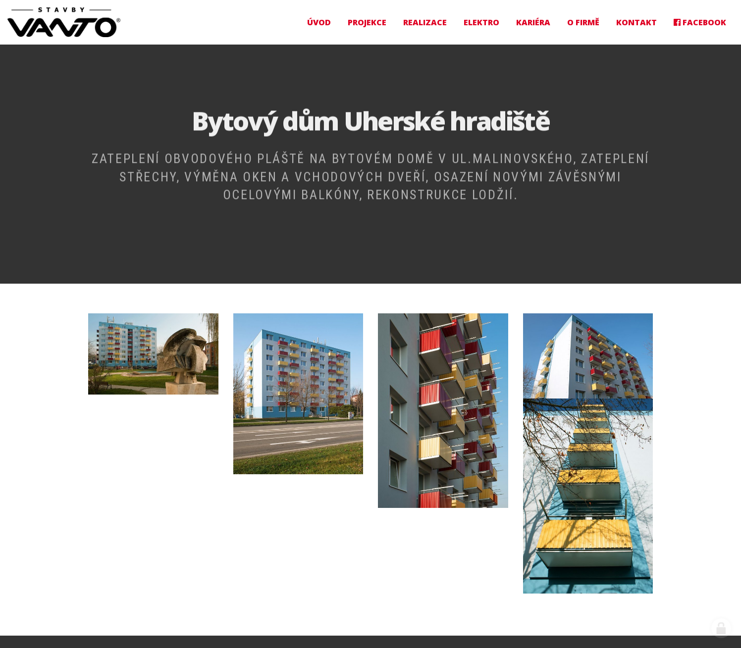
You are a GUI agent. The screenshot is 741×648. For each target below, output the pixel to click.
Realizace (425, 22)
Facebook (700, 22)
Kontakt (636, 22)
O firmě (583, 22)
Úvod (319, 22)
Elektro (481, 22)
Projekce (367, 22)
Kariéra (533, 22)
